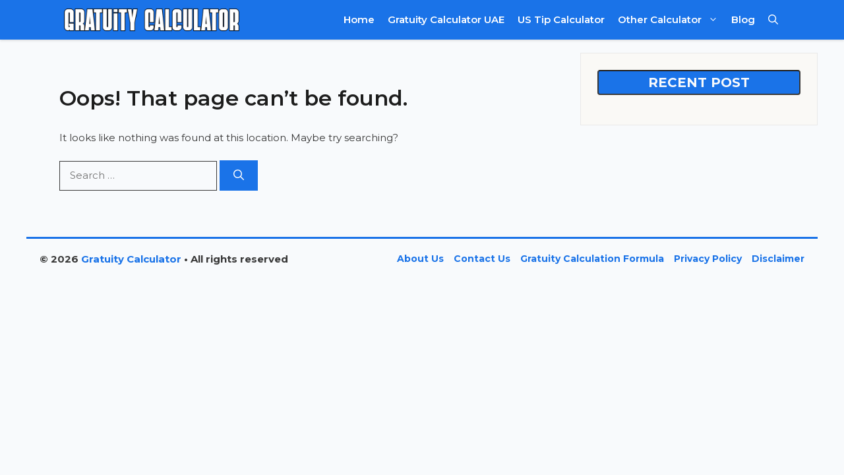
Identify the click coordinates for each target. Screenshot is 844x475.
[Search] (239, 175)
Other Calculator (671, 20)
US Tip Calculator (561, 19)
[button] (773, 20)
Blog (743, 19)
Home (359, 19)
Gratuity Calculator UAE (446, 19)
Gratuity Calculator (131, 259)
